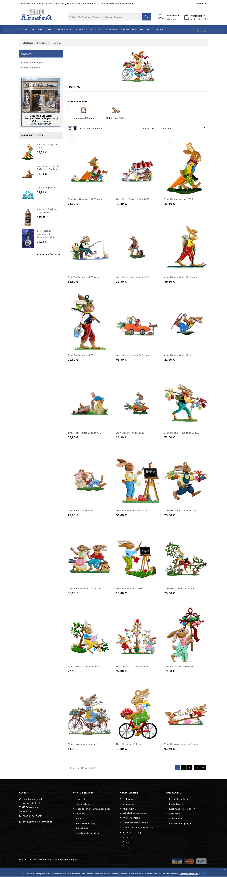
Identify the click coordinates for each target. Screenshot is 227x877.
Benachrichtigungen (180, 824)
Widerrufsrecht (131, 818)
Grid (70, 128)
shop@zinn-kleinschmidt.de (120, 3)
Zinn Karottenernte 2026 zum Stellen (48, 167)
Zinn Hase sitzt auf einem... (180, 589)
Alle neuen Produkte (48, 254)
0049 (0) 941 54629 (86, 3)
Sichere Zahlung (132, 833)
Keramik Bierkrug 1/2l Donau (47, 210)
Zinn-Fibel (82, 829)
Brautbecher (129, 29)
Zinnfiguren (64, 29)
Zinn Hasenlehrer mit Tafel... (133, 511)
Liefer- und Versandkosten (138, 828)
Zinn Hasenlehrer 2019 (129, 589)
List (75, 128)
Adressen (174, 814)
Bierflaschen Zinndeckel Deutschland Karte (48, 234)
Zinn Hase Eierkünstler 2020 (180, 511)
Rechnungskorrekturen (182, 809)
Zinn (50, 29)
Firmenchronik (84, 804)
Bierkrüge (81, 29)
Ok (204, 873)
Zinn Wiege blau (46, 187)
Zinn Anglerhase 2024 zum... (84, 277)
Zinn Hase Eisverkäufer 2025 (133, 277)
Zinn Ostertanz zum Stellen (132, 667)
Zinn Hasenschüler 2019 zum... (86, 589)
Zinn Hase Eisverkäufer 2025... (134, 199)
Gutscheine (175, 819)
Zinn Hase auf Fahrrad (129, 745)
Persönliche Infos (179, 799)
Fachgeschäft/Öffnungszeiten (93, 809)
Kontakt (127, 838)
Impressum (129, 804)
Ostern (144, 29)
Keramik (96, 29)
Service (80, 819)
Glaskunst (111, 29)
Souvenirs (159, 29)
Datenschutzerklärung (135, 823)
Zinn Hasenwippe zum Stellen (181, 745)
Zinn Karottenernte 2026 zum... (86, 199)
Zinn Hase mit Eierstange (179, 667)
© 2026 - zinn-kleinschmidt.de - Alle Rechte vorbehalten (48, 860)
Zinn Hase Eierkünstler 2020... (182, 433)
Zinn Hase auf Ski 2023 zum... (181, 277)
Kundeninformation (87, 834)
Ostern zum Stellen (31, 67)
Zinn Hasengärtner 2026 (48, 146)
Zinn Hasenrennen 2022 (130, 433)
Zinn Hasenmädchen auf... (83, 745)
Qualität (81, 814)
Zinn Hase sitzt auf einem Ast (85, 667)
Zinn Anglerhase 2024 (80, 355)
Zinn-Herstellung (86, 824)
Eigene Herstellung (32, 29)
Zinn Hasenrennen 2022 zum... (134, 355)
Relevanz (184, 127)
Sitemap (127, 843)
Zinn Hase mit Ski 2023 (178, 355)
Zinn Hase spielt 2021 (80, 511)
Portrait (80, 799)
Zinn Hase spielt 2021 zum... (84, 433)
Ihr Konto (174, 793)
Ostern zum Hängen (32, 62)
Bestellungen (176, 804)
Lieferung (128, 799)
